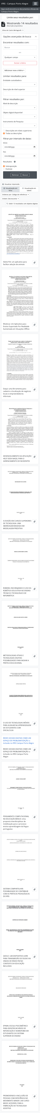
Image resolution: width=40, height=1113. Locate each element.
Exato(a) (9, 169)
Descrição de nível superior (14, 89)
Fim (4, 152)
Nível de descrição (10, 103)
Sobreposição (11, 166)
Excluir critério (20, 63)
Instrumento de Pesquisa (13, 121)
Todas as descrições (14, 133)
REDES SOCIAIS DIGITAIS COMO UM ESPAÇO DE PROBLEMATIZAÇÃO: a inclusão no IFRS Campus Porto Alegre (18, 740)
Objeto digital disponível (13, 112)
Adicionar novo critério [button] (13, 70)
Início (5, 143)
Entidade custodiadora (12, 80)
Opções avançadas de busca (17, 36)
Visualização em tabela (29, 189)
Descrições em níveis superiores (19, 130)
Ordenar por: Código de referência (14, 195)
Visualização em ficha (10, 189)
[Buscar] (20, 47)
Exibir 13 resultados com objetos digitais (22, 204)
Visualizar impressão (10, 184)
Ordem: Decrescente (9, 199)
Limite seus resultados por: (20, 17)
